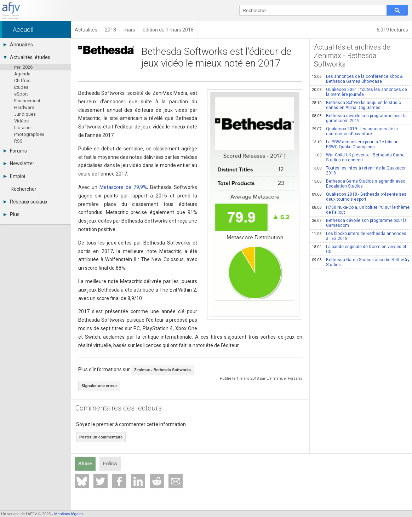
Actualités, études (27, 57)
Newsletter (19, 163)
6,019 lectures (392, 30)
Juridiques (25, 114)
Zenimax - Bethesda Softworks (162, 370)
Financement (27, 100)
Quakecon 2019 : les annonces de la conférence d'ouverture (355, 131)
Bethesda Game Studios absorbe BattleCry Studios (361, 262)
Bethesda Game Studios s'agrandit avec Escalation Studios (358, 184)
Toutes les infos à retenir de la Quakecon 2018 (359, 171)
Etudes (21, 87)
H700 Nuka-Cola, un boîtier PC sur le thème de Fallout (361, 210)
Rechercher (23, 189)
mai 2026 (23, 67)
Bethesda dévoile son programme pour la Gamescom (359, 223)
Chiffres (22, 80)
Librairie (22, 127)
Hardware (24, 107)
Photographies (29, 134)
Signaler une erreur (99, 386)
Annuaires (18, 44)
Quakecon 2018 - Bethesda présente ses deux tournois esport (359, 197)
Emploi (14, 176)
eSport (21, 94)
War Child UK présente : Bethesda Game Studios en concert (358, 157)
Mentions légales (69, 514)
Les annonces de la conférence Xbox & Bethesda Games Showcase (357, 79)
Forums (15, 151)
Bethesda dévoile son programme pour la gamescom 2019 (359, 118)
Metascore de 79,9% (123, 187)
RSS (18, 141)
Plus (11, 214)
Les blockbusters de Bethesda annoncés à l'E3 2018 (359, 236)
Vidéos (21, 120)
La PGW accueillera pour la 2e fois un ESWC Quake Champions (355, 144)
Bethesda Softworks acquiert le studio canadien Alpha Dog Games (356, 105)
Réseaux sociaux (25, 202)
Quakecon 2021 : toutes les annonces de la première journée (359, 92)
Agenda (22, 73)
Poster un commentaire (100, 437)
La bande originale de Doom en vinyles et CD (359, 249)
